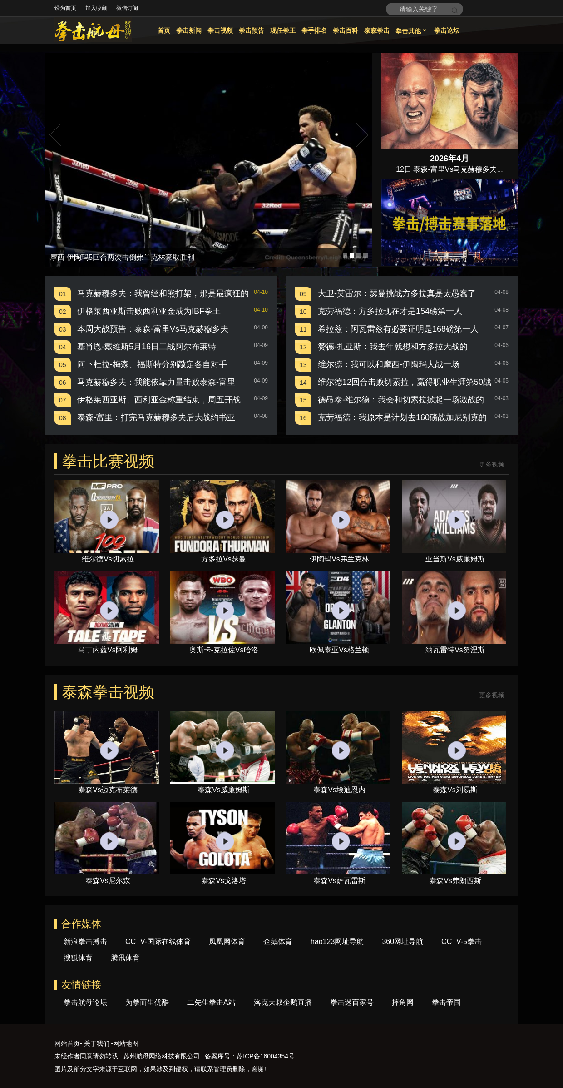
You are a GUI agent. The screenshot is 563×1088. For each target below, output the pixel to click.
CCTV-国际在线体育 (158, 941)
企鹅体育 (277, 941)
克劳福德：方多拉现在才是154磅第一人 (390, 311)
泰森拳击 (377, 30)
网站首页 (67, 1043)
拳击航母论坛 (85, 1002)
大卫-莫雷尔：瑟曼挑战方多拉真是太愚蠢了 (397, 293)
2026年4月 (449, 158)
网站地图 (125, 1043)
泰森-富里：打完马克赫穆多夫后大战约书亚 (156, 417)
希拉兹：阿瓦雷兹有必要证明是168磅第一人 (398, 328)
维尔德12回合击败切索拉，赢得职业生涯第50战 (404, 382)
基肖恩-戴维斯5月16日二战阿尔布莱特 (146, 346)
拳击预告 (251, 30)
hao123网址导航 (337, 941)
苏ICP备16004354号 (266, 1056)
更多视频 (491, 464)
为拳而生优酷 (147, 1002)
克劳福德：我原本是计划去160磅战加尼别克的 (402, 417)
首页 (164, 30)
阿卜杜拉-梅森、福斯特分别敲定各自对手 (152, 364)
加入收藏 (96, 8)
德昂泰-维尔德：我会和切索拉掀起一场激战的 (401, 399)
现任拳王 (283, 30)
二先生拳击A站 (211, 1002)
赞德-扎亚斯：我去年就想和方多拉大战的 (393, 346)
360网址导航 (402, 941)
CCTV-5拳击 (461, 941)
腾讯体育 (125, 958)
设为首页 (65, 8)
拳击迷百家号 (352, 1002)
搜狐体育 (78, 958)
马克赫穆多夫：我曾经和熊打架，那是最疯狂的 (163, 293)
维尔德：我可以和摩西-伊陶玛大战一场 (388, 364)
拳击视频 (220, 30)
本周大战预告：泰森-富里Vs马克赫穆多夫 (152, 328)
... (500, 169)
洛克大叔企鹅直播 (283, 1002)
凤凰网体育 (227, 941)
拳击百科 (345, 30)
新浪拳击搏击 (85, 941)
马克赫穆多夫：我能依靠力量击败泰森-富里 (156, 382)
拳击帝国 (446, 1002)
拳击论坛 (446, 30)
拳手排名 (314, 30)
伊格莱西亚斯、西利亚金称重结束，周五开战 (159, 399)
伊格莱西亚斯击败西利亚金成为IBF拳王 (149, 311)
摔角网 (403, 1002)
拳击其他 (411, 31)
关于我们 (96, 1043)
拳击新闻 (189, 30)
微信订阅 (127, 8)
